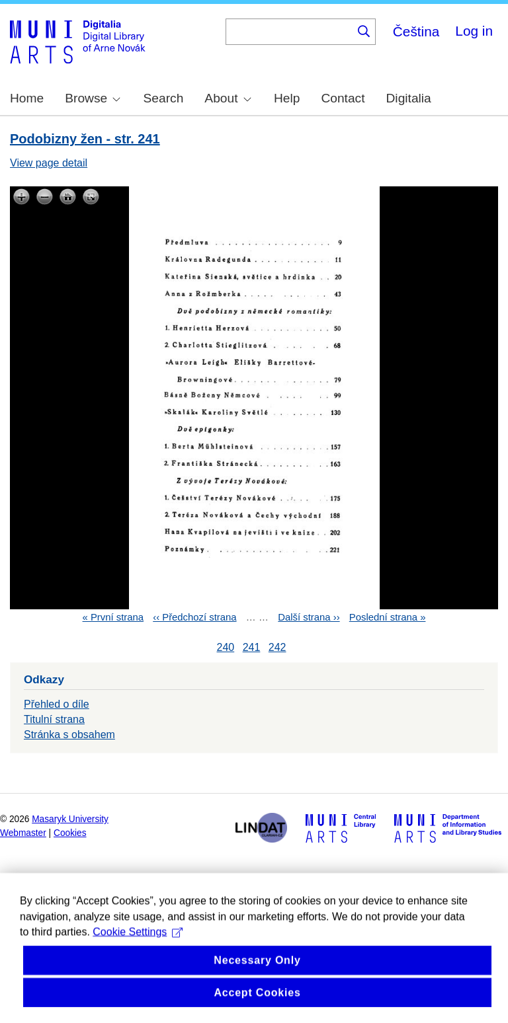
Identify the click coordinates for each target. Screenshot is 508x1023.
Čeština (416, 31)
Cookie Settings (138, 965)
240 (225, 647)
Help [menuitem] (287, 98)
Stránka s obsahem (69, 734)
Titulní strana (54, 719)
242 (277, 647)
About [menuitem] (227, 98)
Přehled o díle (56, 704)
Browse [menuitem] (92, 98)
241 (252, 647)
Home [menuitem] (27, 98)
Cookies (70, 833)
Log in (474, 30)
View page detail (48, 163)
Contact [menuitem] (342, 98)
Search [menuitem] (164, 98)
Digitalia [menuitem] (408, 98)
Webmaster (23, 833)
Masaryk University (70, 819)
